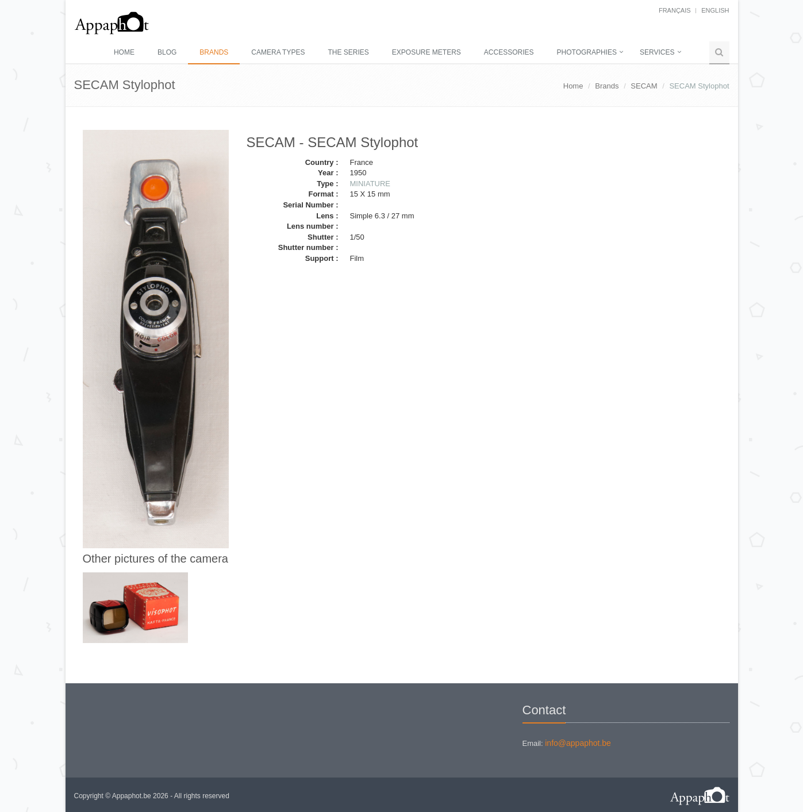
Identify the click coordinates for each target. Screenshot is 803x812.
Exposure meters (426, 52)
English (715, 10)
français (675, 10)
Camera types (278, 52)
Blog (166, 52)
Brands (213, 52)
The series (348, 52)
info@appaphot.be (578, 743)
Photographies (587, 52)
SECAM (644, 86)
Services (657, 52)
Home (124, 52)
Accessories (509, 52)
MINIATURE (369, 183)
